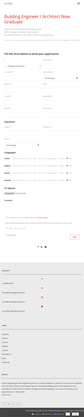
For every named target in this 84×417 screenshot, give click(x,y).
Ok (68, 414)
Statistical (48, 414)
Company (5, 333)
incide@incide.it (7, 283)
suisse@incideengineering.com (13, 301)
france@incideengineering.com (13, 292)
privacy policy (43, 218)
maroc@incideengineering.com (13, 310)
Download (5, 362)
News (4, 358)
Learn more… (7, 394)
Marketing (59, 414)
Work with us (6, 354)
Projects (5, 341)
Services (5, 337)
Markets (5, 345)
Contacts (5, 350)
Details (76, 414)
